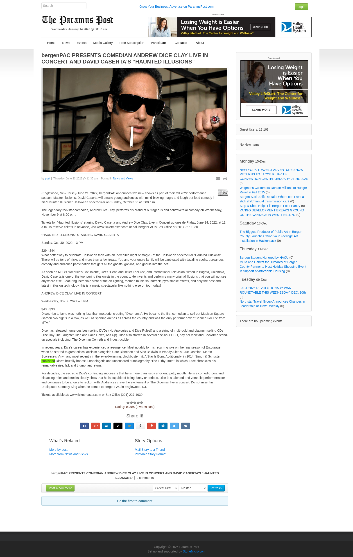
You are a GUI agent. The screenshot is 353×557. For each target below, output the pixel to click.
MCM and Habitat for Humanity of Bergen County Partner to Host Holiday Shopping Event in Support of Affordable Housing (273, 266)
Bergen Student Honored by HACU (264, 257)
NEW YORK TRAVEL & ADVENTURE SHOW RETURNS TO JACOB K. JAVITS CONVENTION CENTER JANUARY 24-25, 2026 (274, 174)
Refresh (216, 488)
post (47, 178)
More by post (58, 449)
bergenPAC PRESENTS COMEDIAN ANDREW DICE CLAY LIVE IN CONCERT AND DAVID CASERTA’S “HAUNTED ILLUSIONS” (124, 58)
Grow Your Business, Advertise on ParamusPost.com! (176, 6)
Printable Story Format (150, 454)
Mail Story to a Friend (150, 449)
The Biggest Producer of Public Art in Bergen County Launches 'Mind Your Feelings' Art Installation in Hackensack (271, 236)
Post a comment (60, 488)
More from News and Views (68, 454)
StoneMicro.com (194, 551)
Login (301, 7)
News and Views (123, 178)
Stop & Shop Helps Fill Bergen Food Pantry (270, 206)
